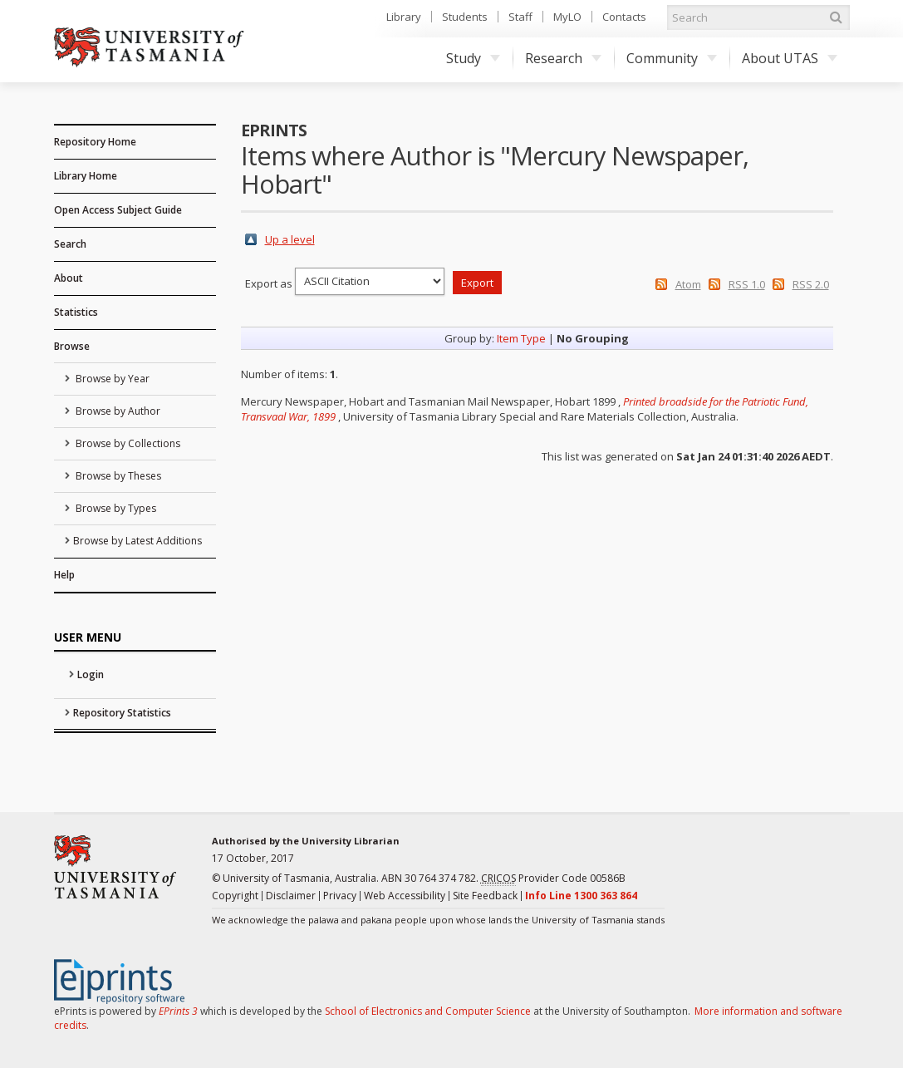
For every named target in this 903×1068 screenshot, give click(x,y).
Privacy (339, 895)
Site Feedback (485, 895)
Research (563, 58)
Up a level (290, 239)
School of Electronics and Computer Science (428, 1011)
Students (465, 16)
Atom (688, 284)
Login (90, 674)
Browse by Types (114, 508)
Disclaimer (291, 895)
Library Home (85, 176)
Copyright (235, 895)
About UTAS (789, 58)
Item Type (521, 338)
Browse (72, 346)
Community (671, 58)
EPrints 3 (178, 1011)
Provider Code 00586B (553, 878)
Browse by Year (111, 379)
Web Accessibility (404, 895)
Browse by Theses (117, 476)
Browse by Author (116, 411)
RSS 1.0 (747, 284)
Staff (520, 16)
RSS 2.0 (811, 284)
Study (473, 58)
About (68, 278)
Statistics (76, 312)
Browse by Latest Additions (137, 541)
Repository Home (95, 142)
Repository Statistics (122, 713)
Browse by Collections (126, 443)
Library (403, 16)
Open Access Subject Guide (118, 210)
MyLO (567, 16)
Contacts (624, 16)
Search (70, 244)
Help (64, 575)
